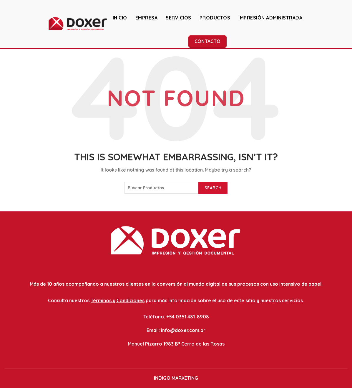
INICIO (120, 18)
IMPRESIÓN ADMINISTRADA (270, 18)
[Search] (343, 23)
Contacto (207, 41)
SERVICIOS (178, 18)
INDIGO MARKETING (176, 378)
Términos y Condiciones (118, 300)
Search (213, 187)
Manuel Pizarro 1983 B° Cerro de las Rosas (176, 344)
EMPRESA (146, 18)
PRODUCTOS (215, 18)
